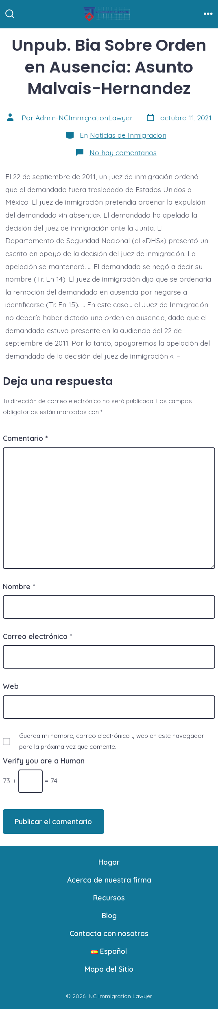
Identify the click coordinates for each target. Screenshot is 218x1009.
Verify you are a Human (44, 760)
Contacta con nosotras (109, 933)
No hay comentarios (123, 152)
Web (11, 686)
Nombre (19, 586)
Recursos (109, 897)
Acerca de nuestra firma (109, 879)
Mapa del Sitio (109, 968)
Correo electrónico (37, 636)
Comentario (25, 438)
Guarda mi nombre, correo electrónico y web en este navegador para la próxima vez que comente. (111, 741)
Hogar (109, 861)
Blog (109, 915)
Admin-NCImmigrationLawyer (84, 117)
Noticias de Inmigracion (128, 134)
